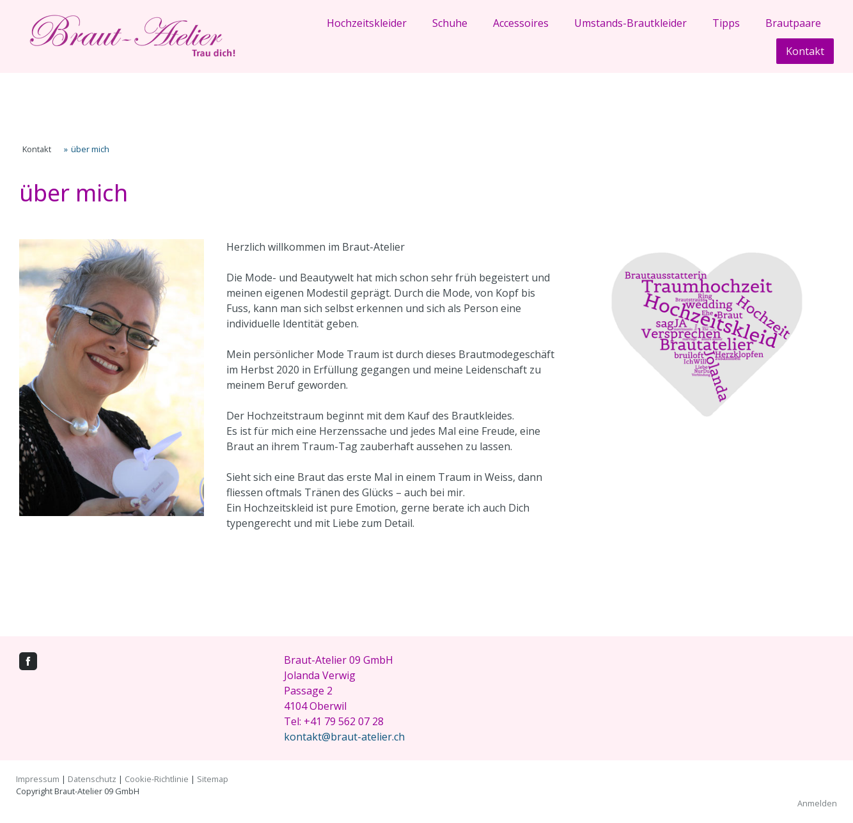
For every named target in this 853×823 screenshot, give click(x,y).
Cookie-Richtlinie (157, 779)
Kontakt (805, 51)
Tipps (726, 23)
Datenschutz (92, 779)
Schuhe (449, 23)
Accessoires (521, 23)
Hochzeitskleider (367, 23)
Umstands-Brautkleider (630, 23)
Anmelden (817, 803)
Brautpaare (793, 23)
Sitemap (212, 779)
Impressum (37, 779)
